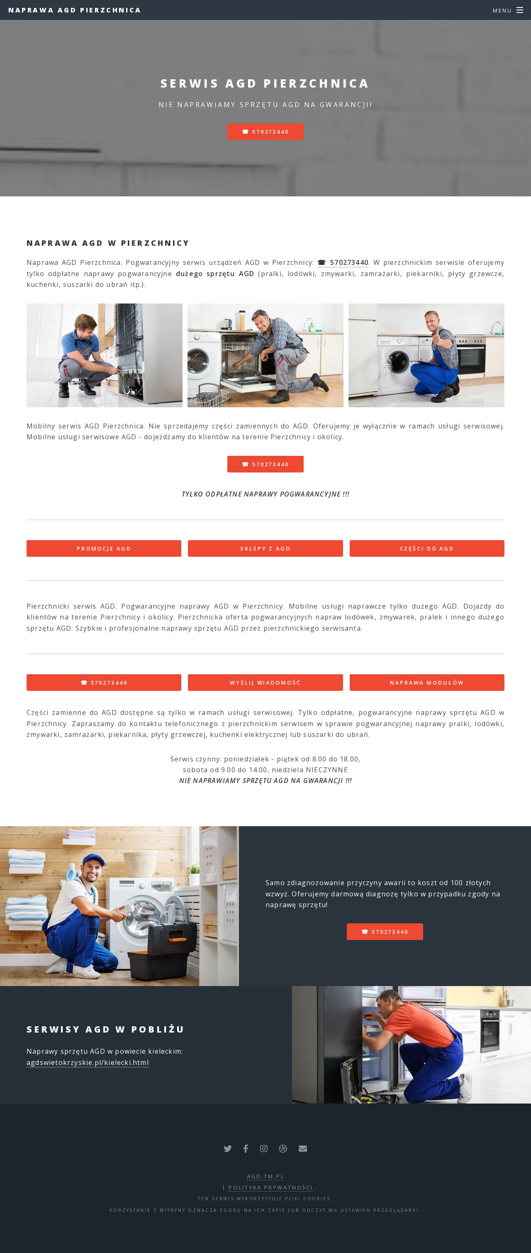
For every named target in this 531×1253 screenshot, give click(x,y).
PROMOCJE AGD (104, 548)
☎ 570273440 (265, 131)
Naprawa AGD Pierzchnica (75, 10)
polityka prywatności (271, 1187)
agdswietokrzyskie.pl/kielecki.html (88, 1062)
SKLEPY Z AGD (265, 548)
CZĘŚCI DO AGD (427, 548)
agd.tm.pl (266, 1176)
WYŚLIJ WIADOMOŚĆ (265, 682)
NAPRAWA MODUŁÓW (427, 682)
